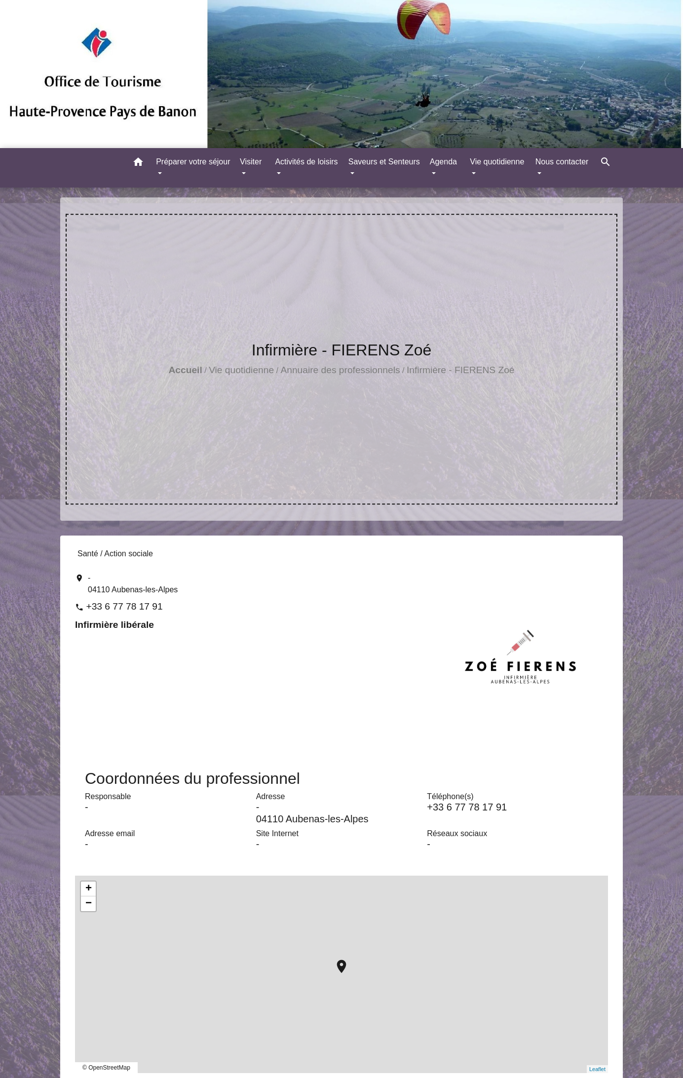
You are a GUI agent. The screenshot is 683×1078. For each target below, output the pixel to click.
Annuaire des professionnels (340, 370)
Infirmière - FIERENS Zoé (461, 370)
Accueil (185, 370)
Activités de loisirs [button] (306, 161)
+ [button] (88, 889)
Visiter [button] (251, 161)
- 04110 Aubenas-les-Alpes (133, 584)
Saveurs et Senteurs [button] (384, 161)
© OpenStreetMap (106, 1067)
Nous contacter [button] (562, 161)
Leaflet (597, 1069)
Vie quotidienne (241, 370)
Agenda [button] (443, 161)
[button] (138, 163)
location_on (337, 961)
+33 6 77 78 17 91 (124, 606)
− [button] (88, 903)
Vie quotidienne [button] (497, 161)
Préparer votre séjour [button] (193, 161)
